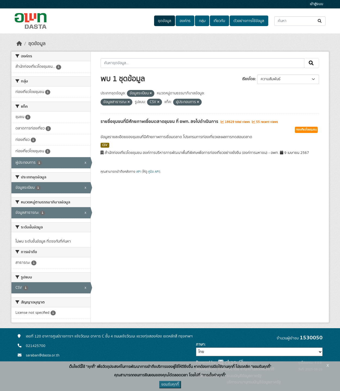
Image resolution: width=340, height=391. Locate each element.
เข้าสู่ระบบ (316, 4)
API (138, 171)
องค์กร (185, 21)
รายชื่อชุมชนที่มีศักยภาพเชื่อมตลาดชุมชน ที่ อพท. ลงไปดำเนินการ (160, 121)
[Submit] (320, 21)
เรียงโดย (248, 79)
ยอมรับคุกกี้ (170, 384)
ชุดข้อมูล (164, 21)
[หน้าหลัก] (19, 43)
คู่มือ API (153, 171)
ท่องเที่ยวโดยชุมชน (306, 130)
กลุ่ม (202, 21)
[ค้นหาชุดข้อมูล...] (300, 21)
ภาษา (200, 344)
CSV (104, 145)
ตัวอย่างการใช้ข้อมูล (248, 21)
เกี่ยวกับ (219, 21)
